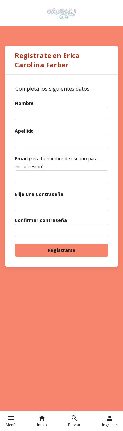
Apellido (24, 131)
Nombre (24, 103)
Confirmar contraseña (41, 220)
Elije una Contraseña (39, 194)
